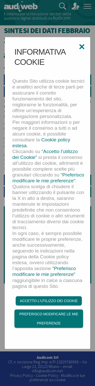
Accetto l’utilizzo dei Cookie (49, 301)
